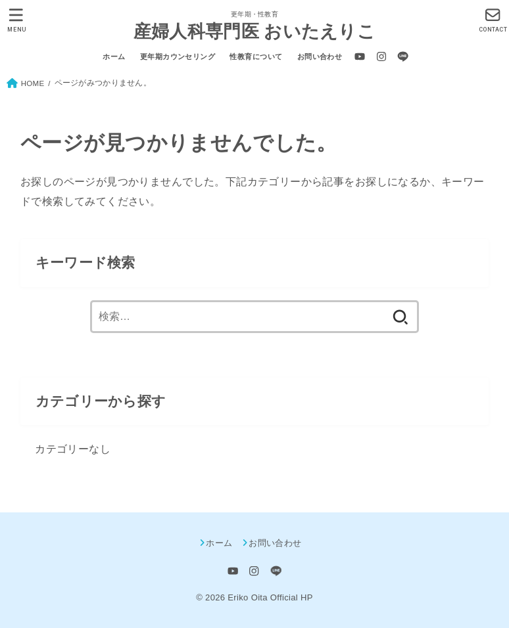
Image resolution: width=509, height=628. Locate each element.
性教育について (256, 56)
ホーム (114, 56)
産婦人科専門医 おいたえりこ (254, 31)
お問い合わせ (319, 56)
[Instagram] (381, 56)
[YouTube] (359, 56)
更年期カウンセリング (177, 56)
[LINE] (403, 56)
